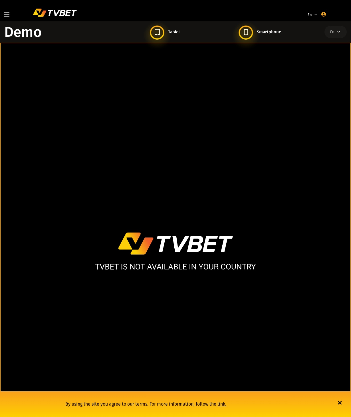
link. (221, 404)
